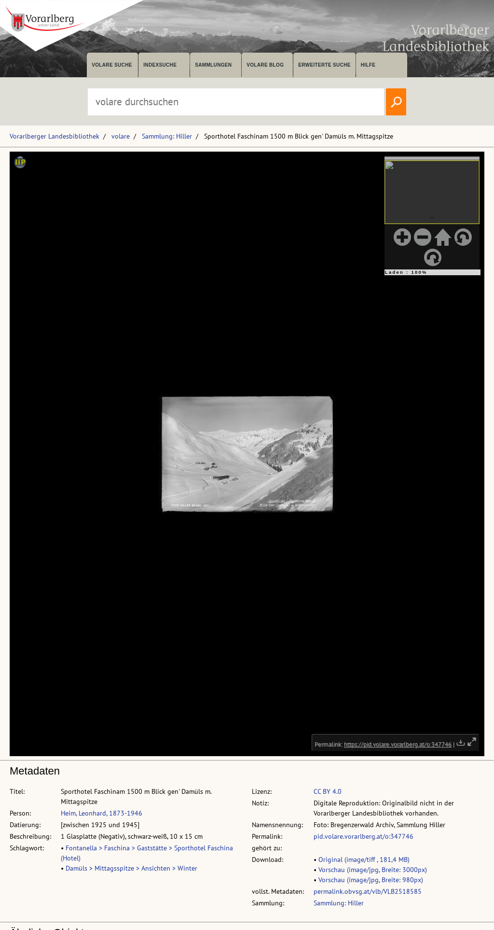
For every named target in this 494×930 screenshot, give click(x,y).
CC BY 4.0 (328, 791)
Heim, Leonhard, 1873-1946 (101, 813)
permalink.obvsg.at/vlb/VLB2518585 (368, 891)
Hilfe (368, 65)
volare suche (112, 65)
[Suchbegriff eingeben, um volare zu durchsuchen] (236, 101)
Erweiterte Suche (324, 65)
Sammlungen (213, 65)
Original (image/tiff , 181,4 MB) (364, 859)
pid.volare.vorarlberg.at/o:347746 (363, 836)
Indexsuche (160, 65)
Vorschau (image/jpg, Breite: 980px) (370, 879)
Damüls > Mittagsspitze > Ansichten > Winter (131, 868)
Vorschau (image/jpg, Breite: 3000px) (372, 869)
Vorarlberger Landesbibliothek (54, 136)
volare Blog (265, 65)
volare (120, 136)
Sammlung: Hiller (167, 136)
